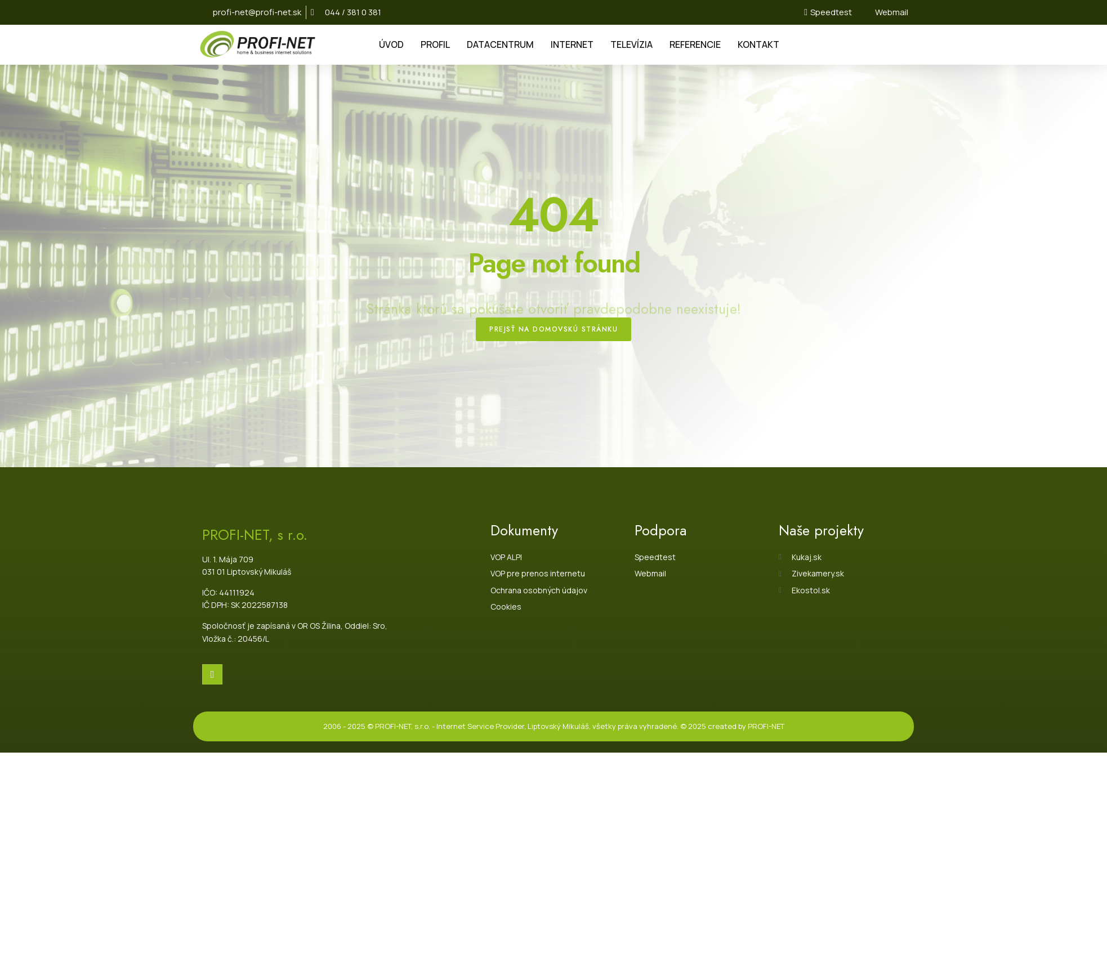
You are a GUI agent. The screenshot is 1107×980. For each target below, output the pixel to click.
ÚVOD (391, 44)
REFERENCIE (695, 44)
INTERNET (572, 44)
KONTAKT (758, 44)
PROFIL (435, 44)
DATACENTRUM (500, 44)
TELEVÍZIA (631, 44)
